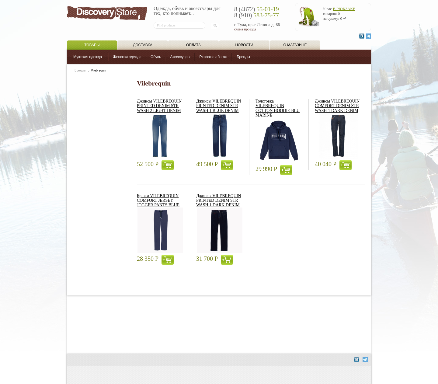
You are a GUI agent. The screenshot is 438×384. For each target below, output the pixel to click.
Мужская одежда (87, 57)
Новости (244, 45)
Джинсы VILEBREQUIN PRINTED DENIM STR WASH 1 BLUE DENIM (218, 106)
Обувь (156, 57)
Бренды (243, 57)
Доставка (142, 45)
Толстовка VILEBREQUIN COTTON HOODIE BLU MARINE (277, 108)
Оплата (193, 45)
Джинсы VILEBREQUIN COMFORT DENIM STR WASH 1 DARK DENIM (337, 106)
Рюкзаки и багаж (213, 57)
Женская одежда (127, 57)
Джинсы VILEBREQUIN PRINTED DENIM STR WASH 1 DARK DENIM (218, 201)
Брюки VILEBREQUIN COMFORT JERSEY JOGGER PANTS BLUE (158, 201)
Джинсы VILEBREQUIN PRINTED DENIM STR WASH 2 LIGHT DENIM (159, 106)
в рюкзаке (344, 8)
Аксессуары (180, 57)
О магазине (295, 45)
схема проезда (245, 29)
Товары (91, 45)
